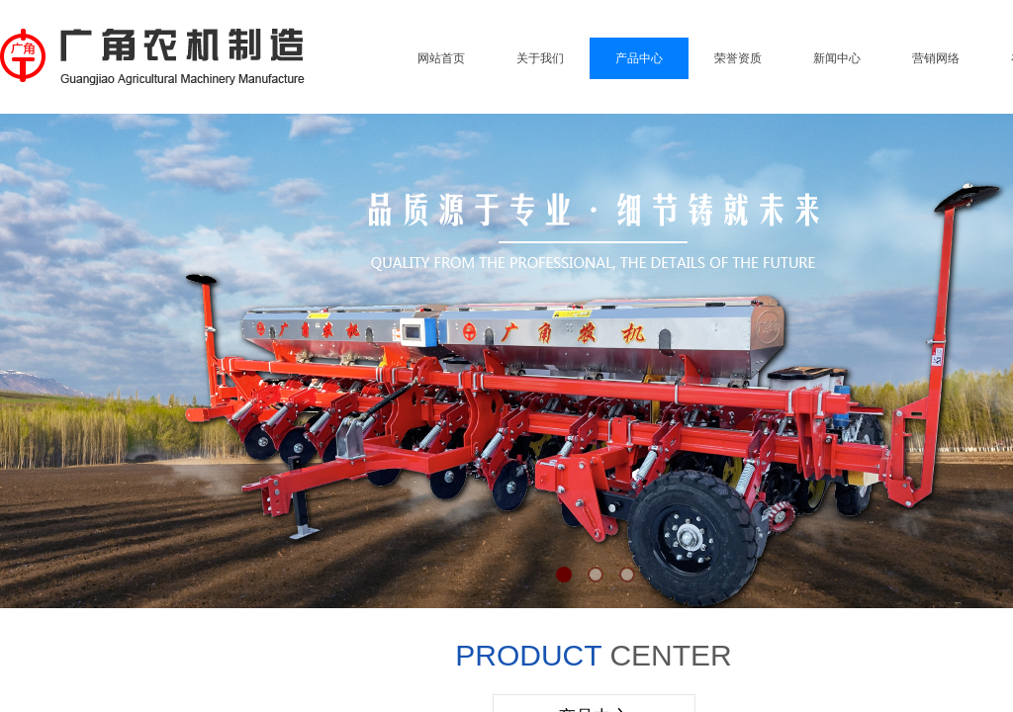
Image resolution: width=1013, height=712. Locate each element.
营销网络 (936, 58)
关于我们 (540, 58)
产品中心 (639, 58)
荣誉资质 (738, 58)
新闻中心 (837, 58)
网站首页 (441, 58)
